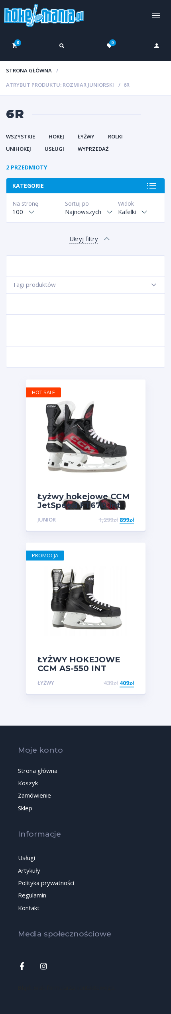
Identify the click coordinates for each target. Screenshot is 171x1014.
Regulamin (32, 895)
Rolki (115, 136)
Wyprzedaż (93, 148)
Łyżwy (86, 136)
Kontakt (28, 908)
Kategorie (28, 185)
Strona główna (29, 70)
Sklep (25, 808)
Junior (46, 519)
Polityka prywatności (46, 883)
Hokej (56, 136)
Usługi (54, 148)
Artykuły (29, 870)
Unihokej (18, 148)
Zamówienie (34, 795)
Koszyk (28, 783)
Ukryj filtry (83, 239)
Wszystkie (20, 136)
